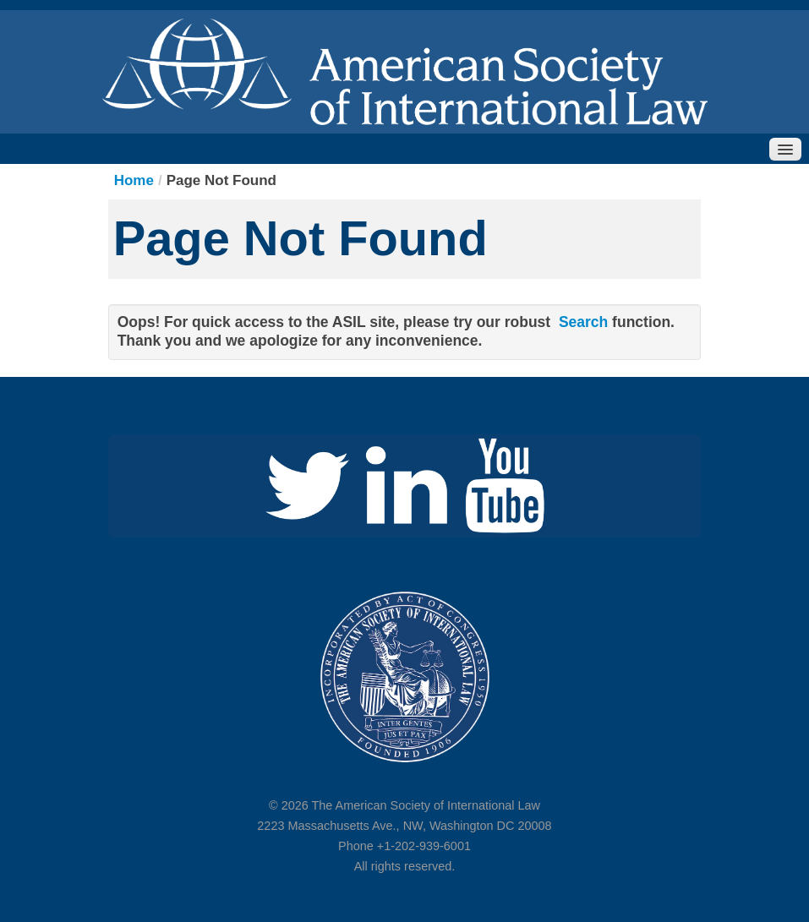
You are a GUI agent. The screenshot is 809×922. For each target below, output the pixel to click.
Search (583, 322)
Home (134, 180)
